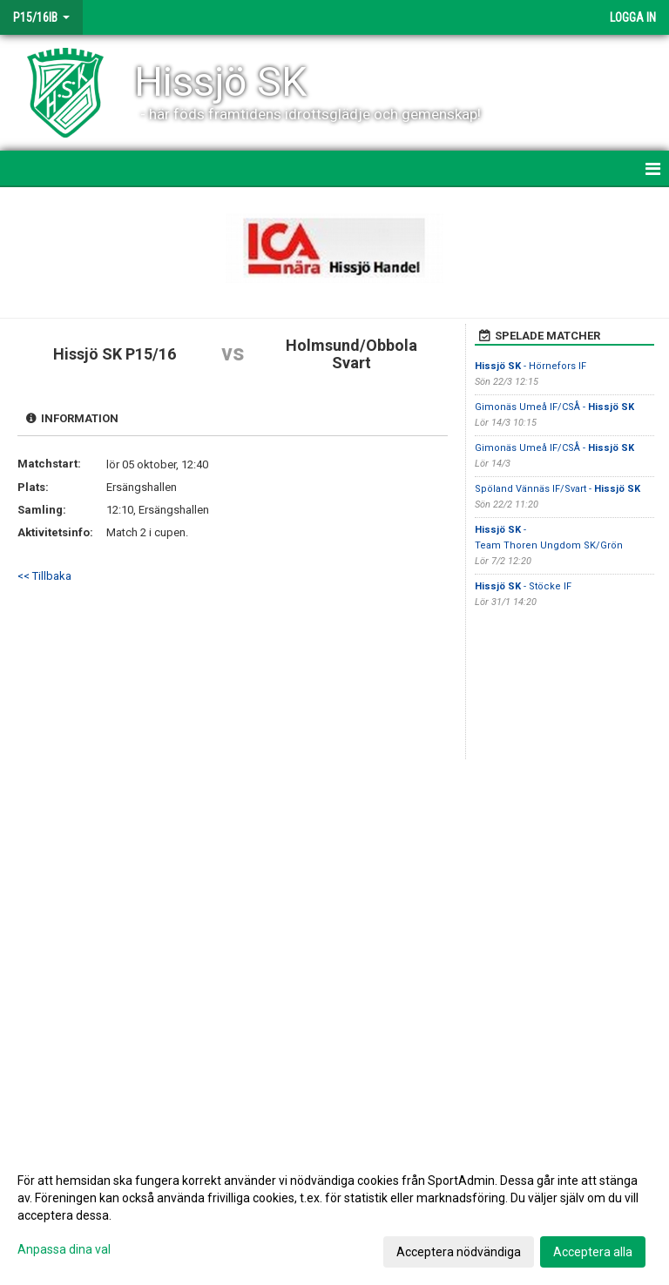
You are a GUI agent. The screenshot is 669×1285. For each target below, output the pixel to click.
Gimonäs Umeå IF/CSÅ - (554, 407)
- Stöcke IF (523, 586)
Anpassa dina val (64, 1249)
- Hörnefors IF (530, 366)
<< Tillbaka (44, 575)
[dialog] (334, 1215)
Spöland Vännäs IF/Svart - (557, 488)
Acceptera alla (592, 1252)
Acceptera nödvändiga (458, 1252)
